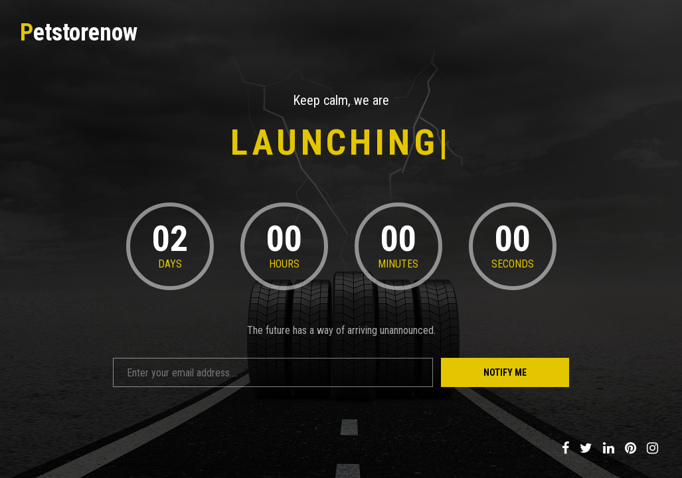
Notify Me (505, 372)
